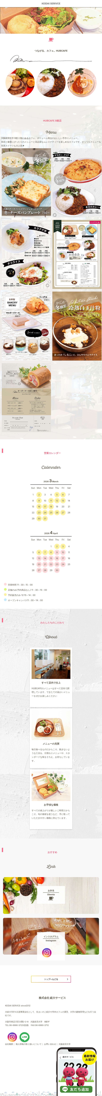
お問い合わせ (50, 1044)
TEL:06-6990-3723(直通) (17, 1025)
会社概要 (9, 1044)
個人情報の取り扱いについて (29, 1044)
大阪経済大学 (65, 1044)
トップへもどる (51, 979)
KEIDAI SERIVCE (51, 3)
